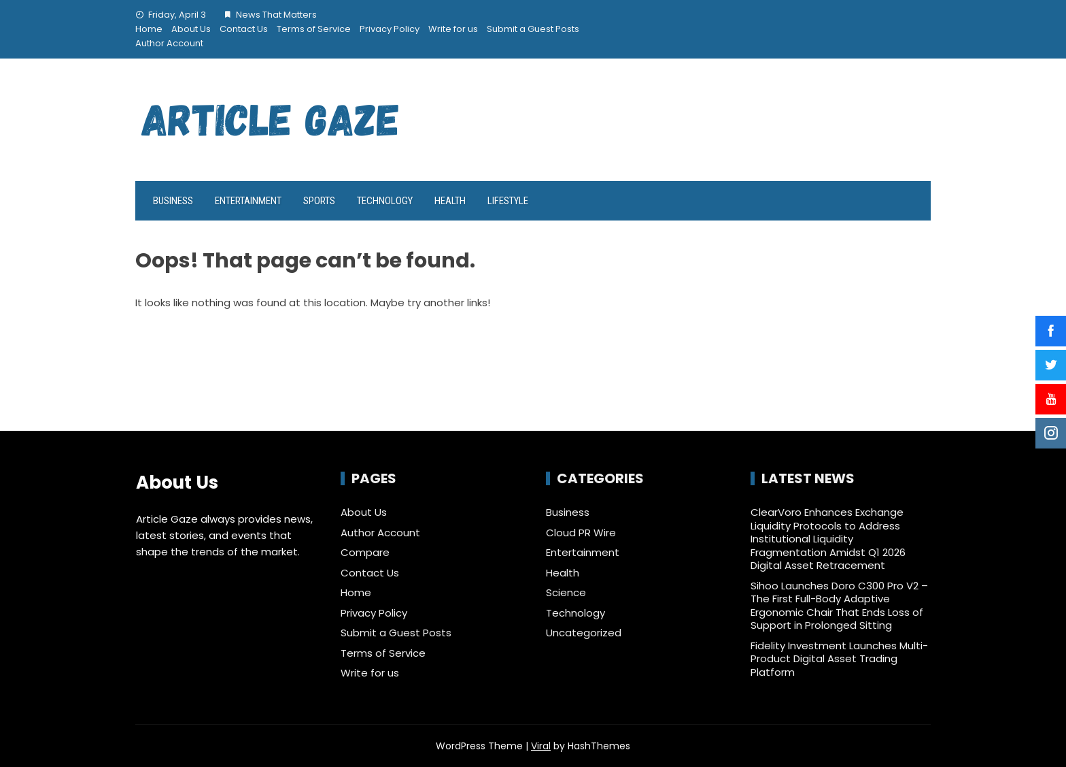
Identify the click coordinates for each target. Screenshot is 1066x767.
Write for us (453, 28)
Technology (385, 201)
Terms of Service (314, 28)
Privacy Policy (389, 28)
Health (450, 201)
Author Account (169, 43)
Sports (319, 201)
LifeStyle (507, 201)
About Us (191, 28)
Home (148, 28)
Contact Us (244, 28)
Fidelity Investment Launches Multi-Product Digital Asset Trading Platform (839, 658)
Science (566, 593)
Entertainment (248, 201)
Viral (541, 746)
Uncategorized (583, 633)
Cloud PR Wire (581, 533)
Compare (365, 552)
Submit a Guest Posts (533, 28)
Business (173, 201)
